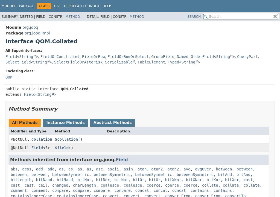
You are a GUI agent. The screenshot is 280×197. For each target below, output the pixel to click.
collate (210, 185)
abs (14, 169)
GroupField (162, 56)
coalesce (110, 185)
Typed (173, 62)
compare (60, 190)
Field (11, 56)
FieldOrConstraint (60, 56)
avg (186, 169)
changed (60, 185)
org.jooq (30, 27)
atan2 (157, 169)
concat (142, 190)
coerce (154, 185)
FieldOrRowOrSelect (128, 56)
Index (94, 6)
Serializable (119, 62)
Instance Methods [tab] (65, 122)
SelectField (18, 62)
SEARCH (194, 17)
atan (142, 169)
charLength (84, 185)
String (26, 56)
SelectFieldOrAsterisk (78, 62)
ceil (43, 185)
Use (57, 6)
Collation (41, 139)
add (39, 169)
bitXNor (173, 180)
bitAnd (225, 174)
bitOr (138, 180)
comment (19, 190)
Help (107, 6)
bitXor (214, 180)
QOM (8, 77)
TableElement (151, 62)
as (61, 169)
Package (26, 6)
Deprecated (75, 6)
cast (248, 180)
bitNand (44, 180)
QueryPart (247, 56)
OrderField (202, 56)
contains (200, 190)
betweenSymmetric (70, 174)
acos (26, 169)
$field (62, 148)
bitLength (21, 180)
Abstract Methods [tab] (113, 122)
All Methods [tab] (24, 122)
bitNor (84, 180)
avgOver (203, 169)
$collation (66, 139)
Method (73, 17)
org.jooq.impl (37, 33)
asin (128, 169)
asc (99, 169)
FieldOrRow (93, 56)
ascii (113, 169)
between (224, 169)
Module (9, 6)
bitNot (121, 180)
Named (182, 56)
